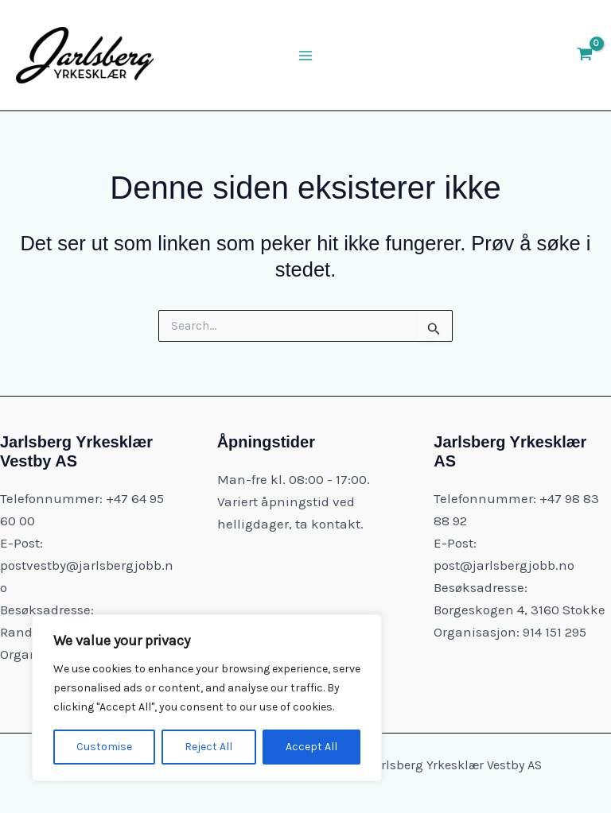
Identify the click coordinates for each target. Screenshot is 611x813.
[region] (207, 697)
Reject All (208, 746)
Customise (104, 746)
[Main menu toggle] (305, 55)
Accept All (311, 746)
